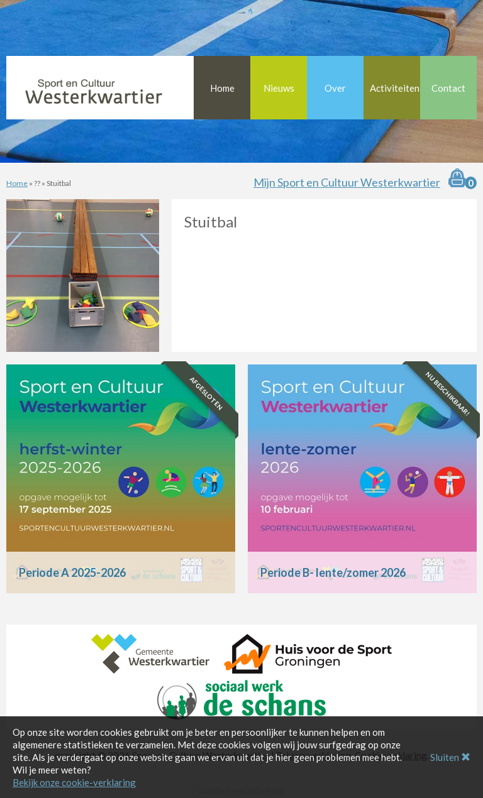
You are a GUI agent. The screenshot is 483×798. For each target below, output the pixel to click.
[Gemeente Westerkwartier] (150, 652)
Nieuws (279, 88)
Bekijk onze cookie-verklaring (74, 782)
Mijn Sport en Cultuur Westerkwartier (346, 182)
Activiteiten (394, 88)
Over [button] (335, 88)
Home (222, 88)
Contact (448, 88)
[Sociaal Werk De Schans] (241, 698)
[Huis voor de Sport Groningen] (308, 652)
